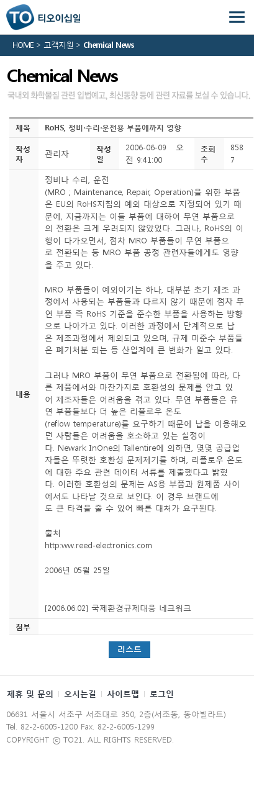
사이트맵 (123, 694)
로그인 (162, 694)
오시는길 (80, 694)
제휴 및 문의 (30, 694)
